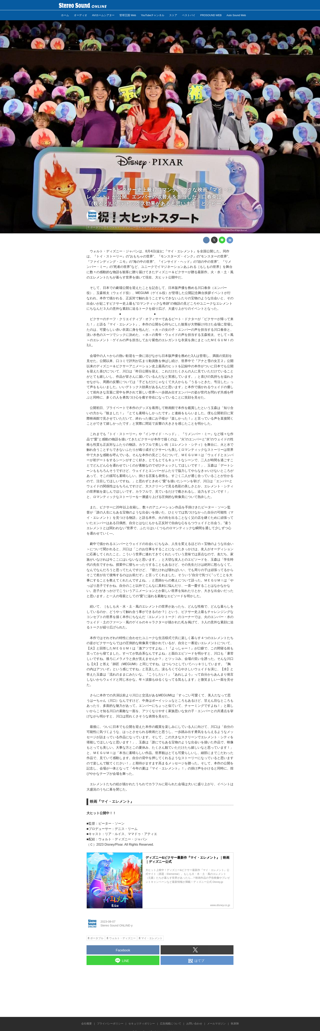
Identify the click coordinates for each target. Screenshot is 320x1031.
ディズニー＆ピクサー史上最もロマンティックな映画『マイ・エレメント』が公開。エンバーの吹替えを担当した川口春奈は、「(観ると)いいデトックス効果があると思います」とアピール (159, 196)
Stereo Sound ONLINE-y (116, 217)
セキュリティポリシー (141, 1023)
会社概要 (86, 1023)
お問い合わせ (194, 1023)
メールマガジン (216, 1023)
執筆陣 (235, 1023)
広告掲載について (170, 1023)
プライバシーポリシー (110, 1023)
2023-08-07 (108, 213)
